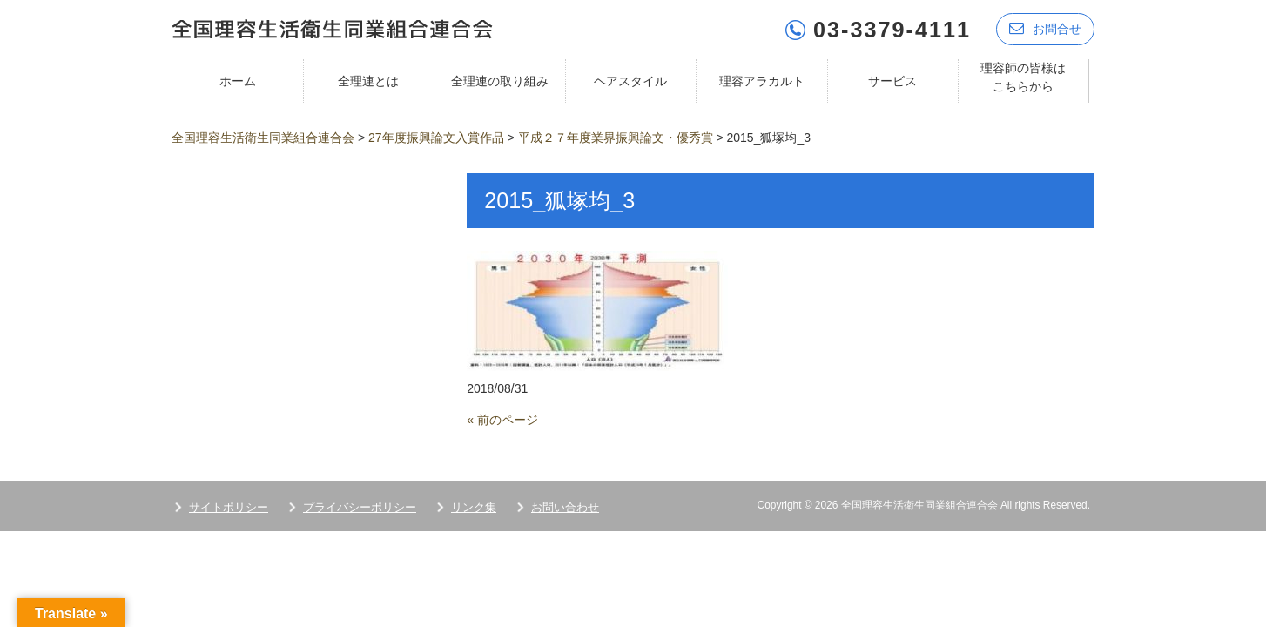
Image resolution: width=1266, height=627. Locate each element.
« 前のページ (502, 419)
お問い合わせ (565, 506)
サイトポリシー (228, 506)
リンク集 (473, 506)
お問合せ (1045, 28)
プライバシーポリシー (359, 506)
